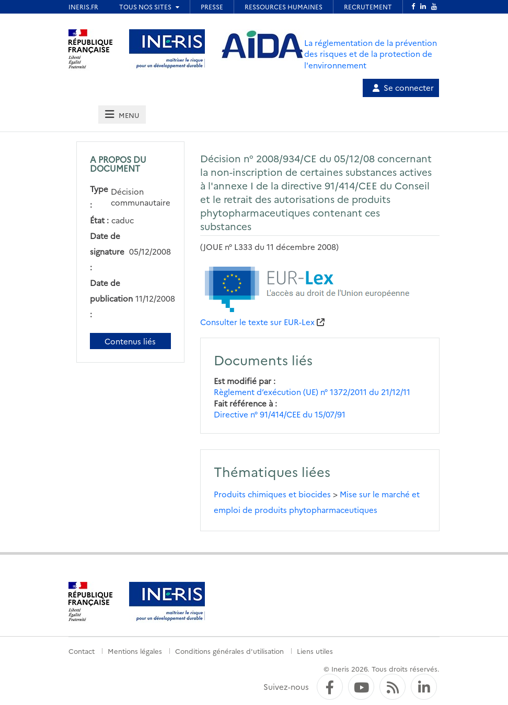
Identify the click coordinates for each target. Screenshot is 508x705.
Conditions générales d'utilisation (229, 650)
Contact (81, 650)
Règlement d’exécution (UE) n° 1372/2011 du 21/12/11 (312, 391)
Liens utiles (315, 650)
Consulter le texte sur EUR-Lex (257, 321)
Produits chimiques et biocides (272, 493)
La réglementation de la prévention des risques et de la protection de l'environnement (370, 53)
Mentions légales (135, 650)
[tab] (121, 114)
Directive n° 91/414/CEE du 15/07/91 (279, 414)
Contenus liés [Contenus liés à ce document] (130, 341)
